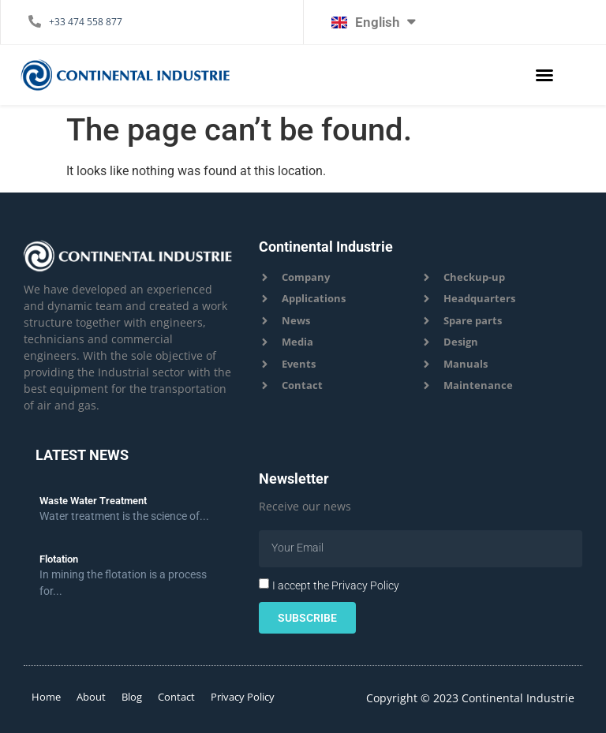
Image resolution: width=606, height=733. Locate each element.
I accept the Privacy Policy (335, 584)
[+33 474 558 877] (34, 21)
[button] (544, 75)
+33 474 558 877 (85, 21)
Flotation (58, 559)
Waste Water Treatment (93, 501)
